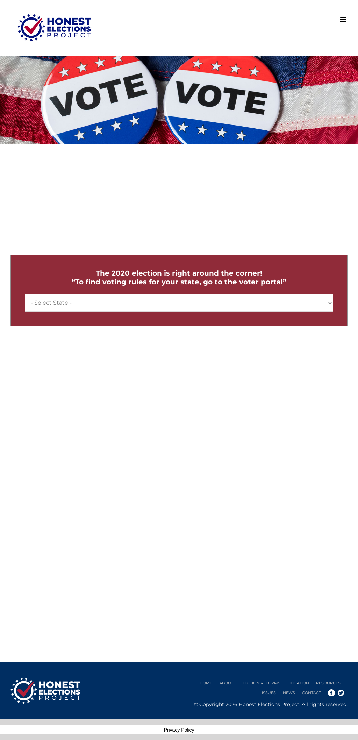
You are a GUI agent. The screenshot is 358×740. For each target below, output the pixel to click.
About (226, 683)
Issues (269, 692)
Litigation (298, 683)
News (289, 692)
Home (206, 683)
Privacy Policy (179, 730)
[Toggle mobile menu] (344, 19)
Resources (328, 683)
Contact (311, 692)
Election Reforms (260, 683)
